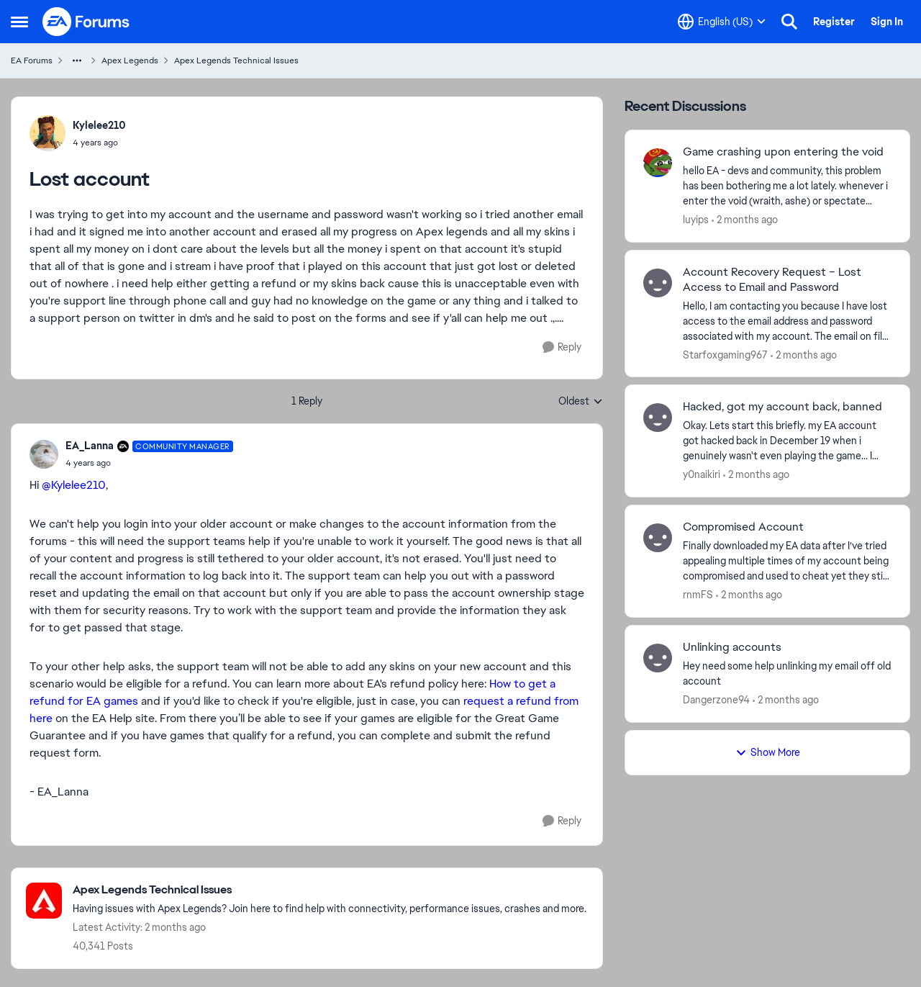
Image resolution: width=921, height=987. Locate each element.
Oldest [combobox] (580, 402)
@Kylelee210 (74, 484)
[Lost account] (149, 462)
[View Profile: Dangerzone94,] (657, 658)
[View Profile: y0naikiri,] (657, 417)
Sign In (887, 21)
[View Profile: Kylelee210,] (47, 133)
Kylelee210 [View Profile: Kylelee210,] (99, 125)
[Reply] (562, 347)
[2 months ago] (745, 219)
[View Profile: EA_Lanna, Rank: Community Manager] (44, 454)
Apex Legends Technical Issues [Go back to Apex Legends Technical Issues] (236, 60)
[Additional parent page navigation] (77, 60)
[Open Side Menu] (19, 21)
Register (834, 21)
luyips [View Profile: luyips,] (696, 219)
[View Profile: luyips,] (657, 162)
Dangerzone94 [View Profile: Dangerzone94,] (716, 699)
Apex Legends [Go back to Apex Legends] (129, 60)
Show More (767, 752)
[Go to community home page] (86, 21)
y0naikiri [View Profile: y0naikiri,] (701, 474)
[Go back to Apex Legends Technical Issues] (329, 890)
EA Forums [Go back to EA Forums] (32, 60)
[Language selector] (721, 21)
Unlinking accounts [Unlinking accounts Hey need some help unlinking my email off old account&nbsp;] (732, 647)
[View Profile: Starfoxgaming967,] (657, 283)
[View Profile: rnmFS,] (657, 537)
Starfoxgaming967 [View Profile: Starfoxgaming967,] (725, 354)
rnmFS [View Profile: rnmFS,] (698, 594)
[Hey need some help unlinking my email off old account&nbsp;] (787, 674)
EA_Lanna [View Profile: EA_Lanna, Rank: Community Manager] (89, 445)
